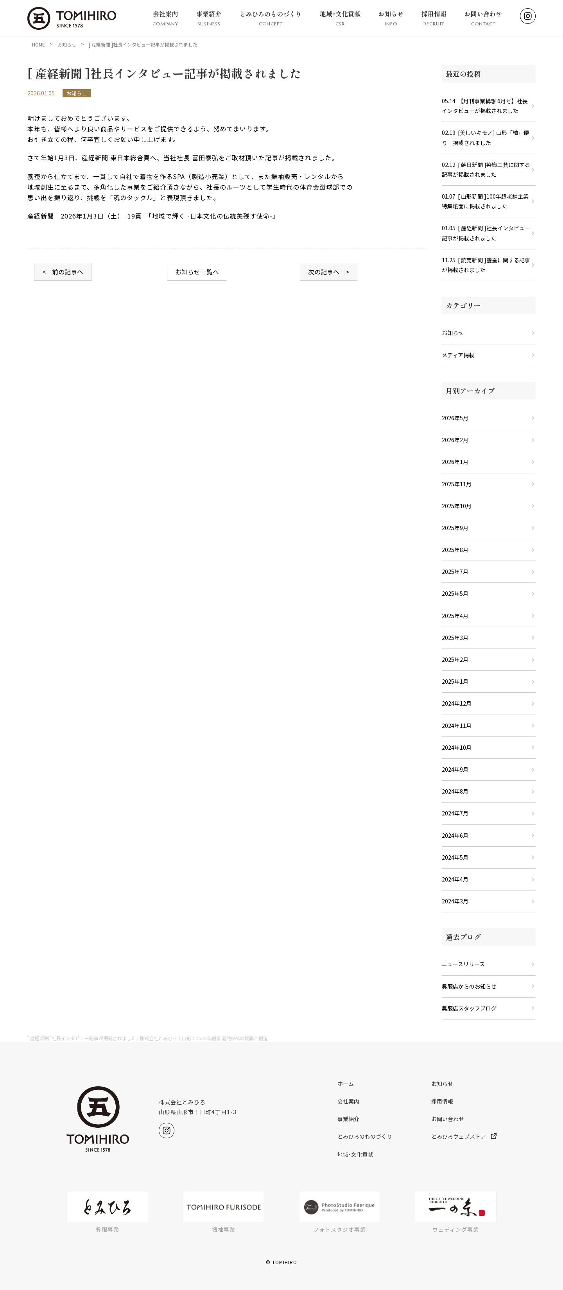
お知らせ (390, 18)
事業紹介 (208, 18)
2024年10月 (457, 747)
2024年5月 (455, 857)
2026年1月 (455, 462)
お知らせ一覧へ (197, 271)
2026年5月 (455, 418)
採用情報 (433, 18)
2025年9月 (455, 528)
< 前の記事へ (62, 271)
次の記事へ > (328, 271)
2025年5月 (455, 593)
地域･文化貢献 (340, 18)
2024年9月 (455, 769)
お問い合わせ (483, 18)
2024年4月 (455, 879)
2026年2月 (455, 440)
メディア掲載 (458, 355)
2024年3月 (455, 901)
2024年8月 (455, 791)
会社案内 (165, 18)
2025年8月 (455, 550)
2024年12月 (457, 703)
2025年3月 (455, 637)
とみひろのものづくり (270, 18)
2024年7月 (455, 813)
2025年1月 (455, 681)
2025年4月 (455, 616)
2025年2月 (455, 659)
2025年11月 (457, 484)
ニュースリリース (463, 964)
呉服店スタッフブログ (469, 1008)
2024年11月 (457, 725)
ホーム (345, 1084)
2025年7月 (455, 571)
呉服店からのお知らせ (469, 986)
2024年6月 (455, 835)
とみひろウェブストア (464, 1136)
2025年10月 (457, 506)
